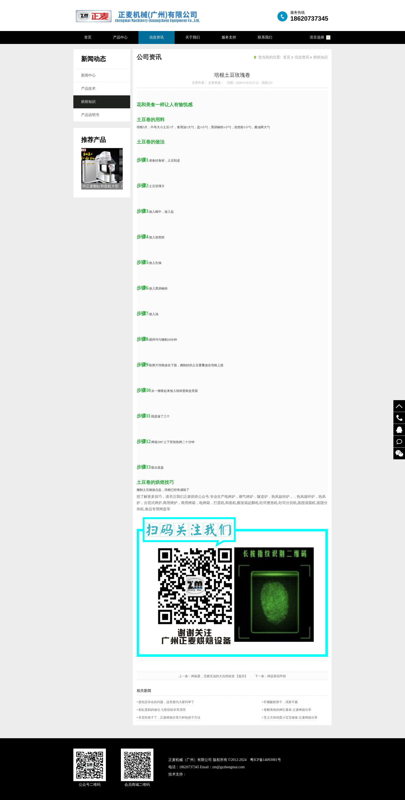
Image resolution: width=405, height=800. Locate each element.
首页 (87, 37)
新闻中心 (88, 75)
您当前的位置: (269, 57)
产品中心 (120, 37)
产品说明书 (90, 115)
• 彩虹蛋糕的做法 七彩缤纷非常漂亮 (161, 710)
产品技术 (88, 88)
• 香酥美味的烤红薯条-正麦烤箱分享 (286, 710)
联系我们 (265, 37)
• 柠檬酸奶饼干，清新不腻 (280, 702)
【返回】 (244, 676)
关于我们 (192, 37)
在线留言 (399, 441)
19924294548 (399, 418)
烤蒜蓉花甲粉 (276, 676)
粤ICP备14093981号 (265, 760)
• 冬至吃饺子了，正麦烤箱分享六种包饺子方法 (168, 717)
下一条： (261, 676)
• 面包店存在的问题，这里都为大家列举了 (165, 702)
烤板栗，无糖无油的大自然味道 (213, 676)
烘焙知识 (88, 102)
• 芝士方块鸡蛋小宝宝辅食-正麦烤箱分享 (289, 717)
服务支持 (229, 37)
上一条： (185, 676)
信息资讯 (156, 37)
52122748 (399, 430)
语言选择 (317, 37)
